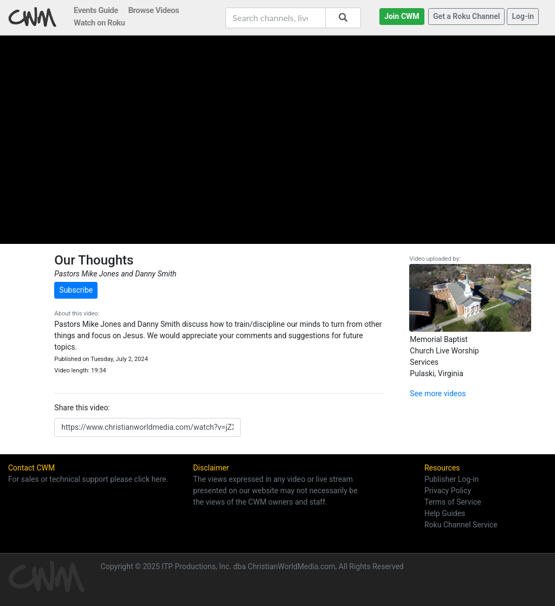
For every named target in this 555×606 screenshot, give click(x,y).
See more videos (438, 393)
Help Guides (444, 513)
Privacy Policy (447, 490)
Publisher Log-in (451, 479)
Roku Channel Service (461, 524)
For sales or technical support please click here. (88, 479)
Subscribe (76, 290)
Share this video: (81, 407)
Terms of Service (452, 502)
